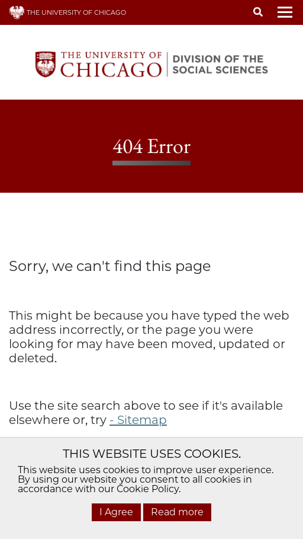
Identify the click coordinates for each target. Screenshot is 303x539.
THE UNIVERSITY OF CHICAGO (67, 12)
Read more (177, 512)
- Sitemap (138, 420)
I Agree (116, 512)
